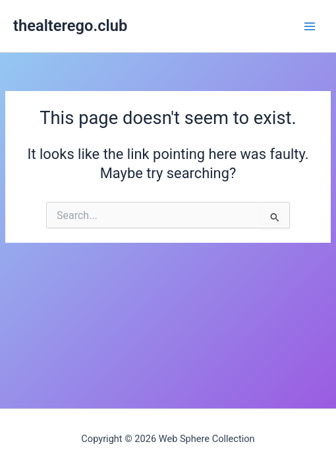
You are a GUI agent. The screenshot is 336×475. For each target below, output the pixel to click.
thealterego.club (70, 25)
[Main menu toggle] (309, 26)
